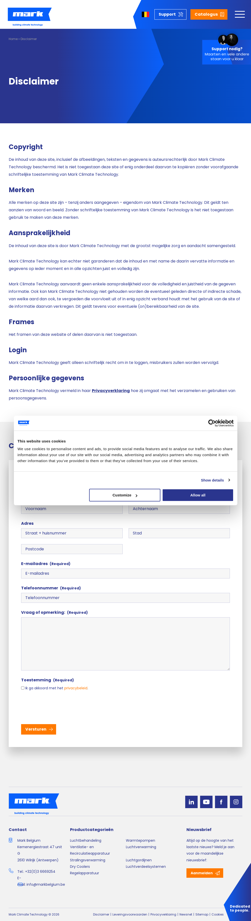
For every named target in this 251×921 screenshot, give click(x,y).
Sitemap (201, 914)
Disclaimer (101, 914)
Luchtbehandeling (85, 840)
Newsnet (185, 914)
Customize (124, 495)
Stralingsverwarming (87, 860)
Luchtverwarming (141, 846)
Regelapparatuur (84, 873)
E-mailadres (46, 564)
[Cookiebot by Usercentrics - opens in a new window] (212, 423)
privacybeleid (75, 688)
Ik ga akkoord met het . (56, 688)
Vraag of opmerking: (54, 612)
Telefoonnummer (51, 588)
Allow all (198, 495)
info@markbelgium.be (46, 884)
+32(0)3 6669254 (40, 871)
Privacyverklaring (163, 914)
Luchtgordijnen (139, 860)
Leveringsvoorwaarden (129, 914)
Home (13, 39)
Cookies (218, 914)
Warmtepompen (140, 840)
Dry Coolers (80, 866)
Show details (212, 480)
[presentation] (59, 707)
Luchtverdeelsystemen (146, 866)
